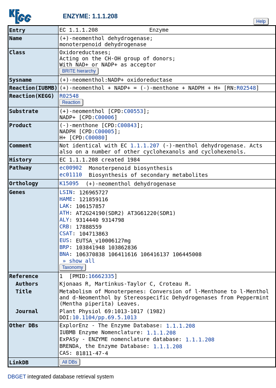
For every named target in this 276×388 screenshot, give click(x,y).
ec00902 (70, 168)
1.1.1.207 (144, 146)
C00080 (95, 138)
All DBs (69, 362)
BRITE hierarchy (79, 71)
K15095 (69, 184)
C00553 (133, 112)
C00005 (104, 132)
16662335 (101, 277)
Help (261, 21)
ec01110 (70, 175)
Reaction (71, 103)
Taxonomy (72, 268)
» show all (77, 262)
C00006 (104, 118)
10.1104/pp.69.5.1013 (104, 318)
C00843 (127, 126)
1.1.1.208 (180, 326)
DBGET (17, 377)
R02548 (246, 89)
